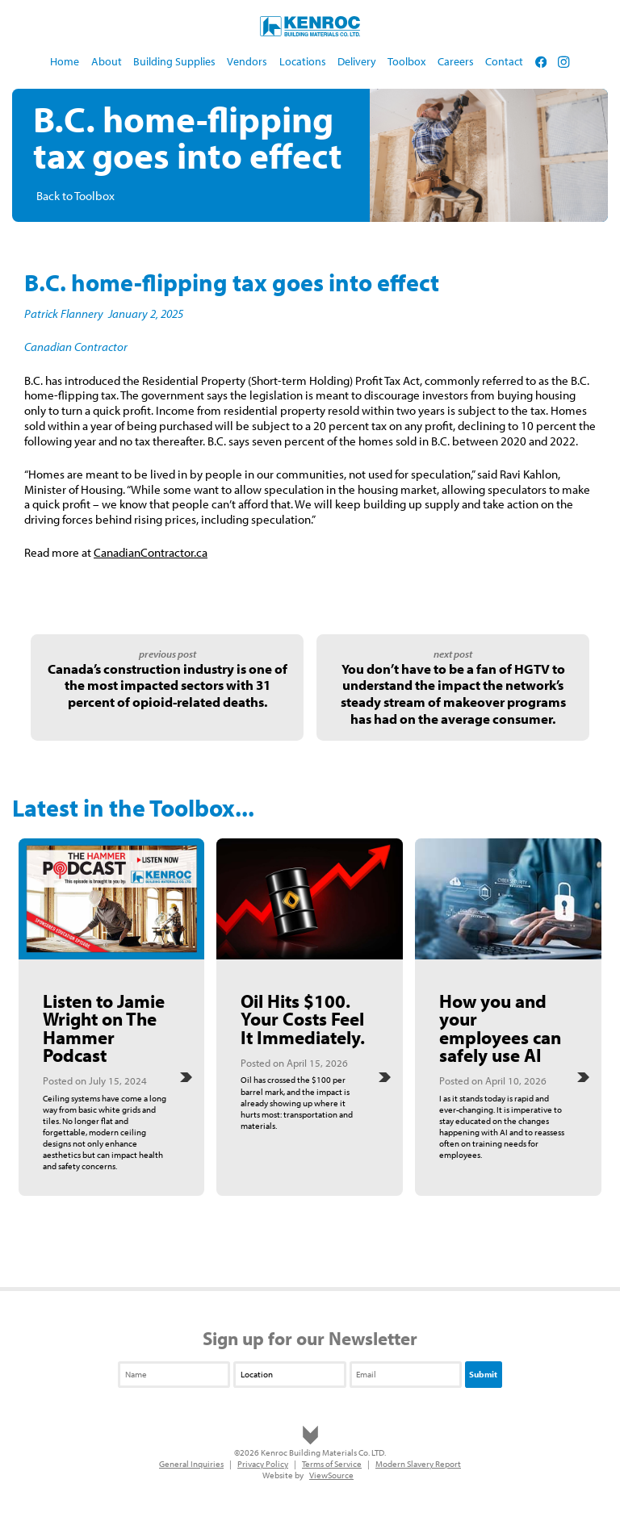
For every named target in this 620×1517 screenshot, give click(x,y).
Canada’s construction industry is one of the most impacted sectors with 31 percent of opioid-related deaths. (167, 685)
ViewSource (331, 1475)
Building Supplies (174, 61)
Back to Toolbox (75, 195)
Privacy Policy (262, 1463)
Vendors (247, 61)
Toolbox (406, 61)
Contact (504, 61)
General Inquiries (191, 1463)
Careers (456, 61)
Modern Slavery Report (418, 1463)
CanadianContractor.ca (150, 552)
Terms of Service (332, 1463)
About (106, 61)
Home (64, 61)
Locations (302, 61)
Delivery (356, 61)
